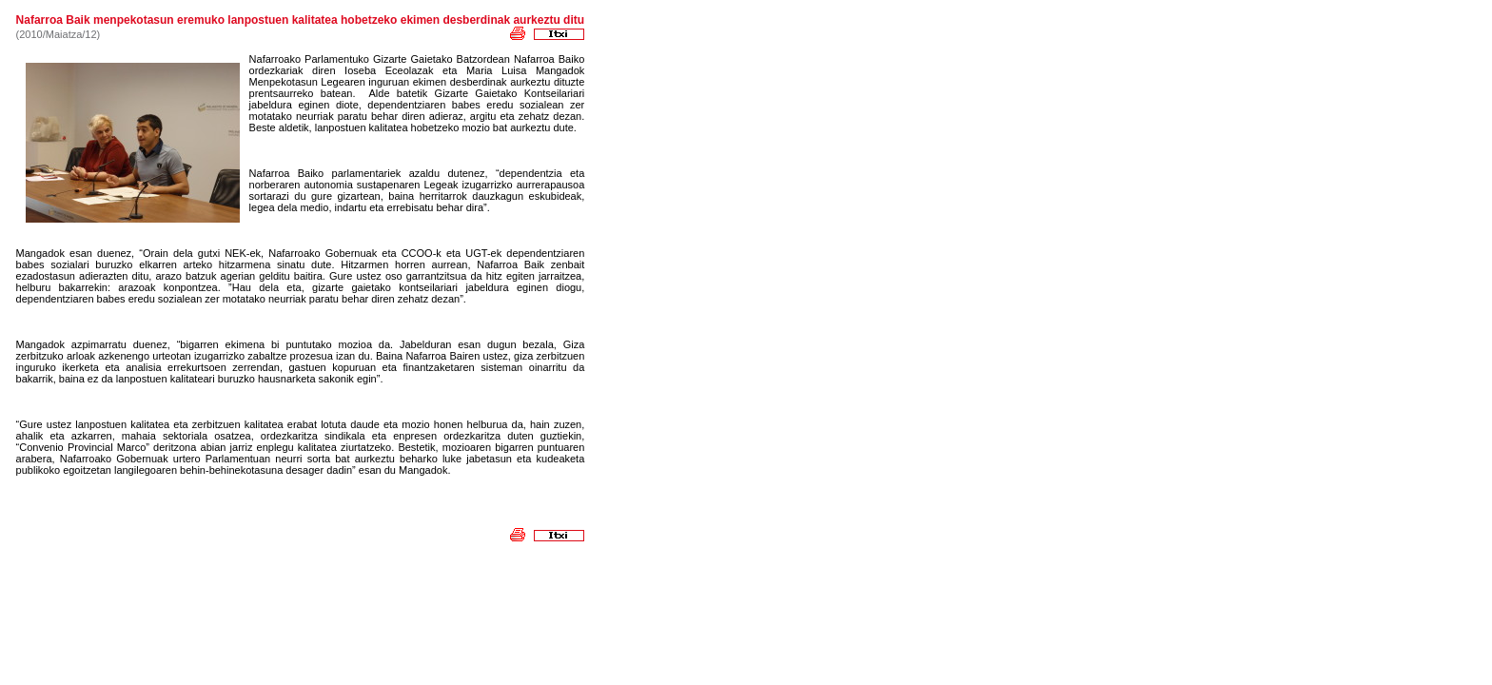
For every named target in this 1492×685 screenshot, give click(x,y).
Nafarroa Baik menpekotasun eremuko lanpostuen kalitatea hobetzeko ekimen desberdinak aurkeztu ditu (300, 20)
